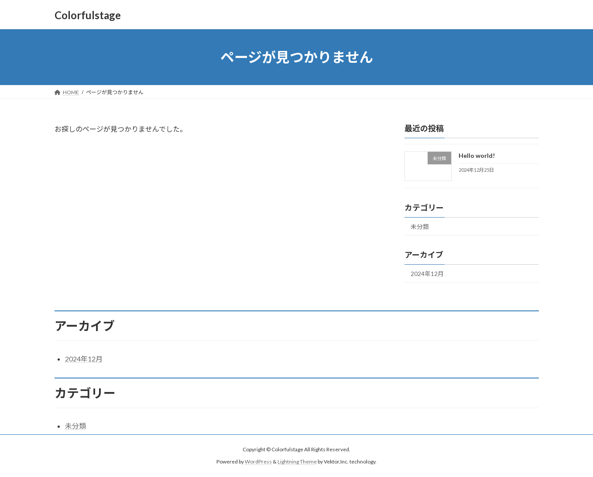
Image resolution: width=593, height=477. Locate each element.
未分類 (420, 226)
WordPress (258, 462)
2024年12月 (427, 273)
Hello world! (476, 155)
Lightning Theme (297, 462)
